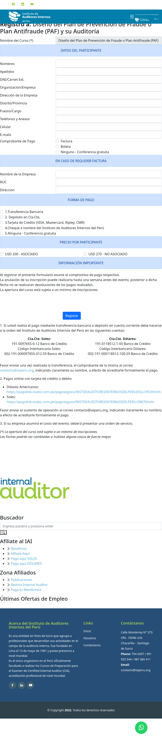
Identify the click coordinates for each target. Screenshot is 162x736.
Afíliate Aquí (20, 553)
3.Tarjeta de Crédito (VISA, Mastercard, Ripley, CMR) (44, 222)
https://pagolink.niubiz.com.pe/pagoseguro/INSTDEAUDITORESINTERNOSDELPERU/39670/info (80, 402)
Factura (66, 141)
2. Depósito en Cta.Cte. (22, 217)
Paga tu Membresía (26, 589)
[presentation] (81, 304)
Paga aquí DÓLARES (26, 563)
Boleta (66, 146)
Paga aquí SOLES (24, 558)
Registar (71, 315)
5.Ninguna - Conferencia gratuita (30, 233)
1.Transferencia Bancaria (24, 211)
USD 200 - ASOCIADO (21, 254)
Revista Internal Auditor (29, 584)
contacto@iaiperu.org (17, 370)
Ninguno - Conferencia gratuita (85, 152)
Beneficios (19, 548)
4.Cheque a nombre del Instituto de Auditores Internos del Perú (54, 228)
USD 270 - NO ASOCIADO (108, 254)
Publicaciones (21, 579)
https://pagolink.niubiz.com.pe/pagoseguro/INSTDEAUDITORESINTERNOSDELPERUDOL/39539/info (84, 392)
